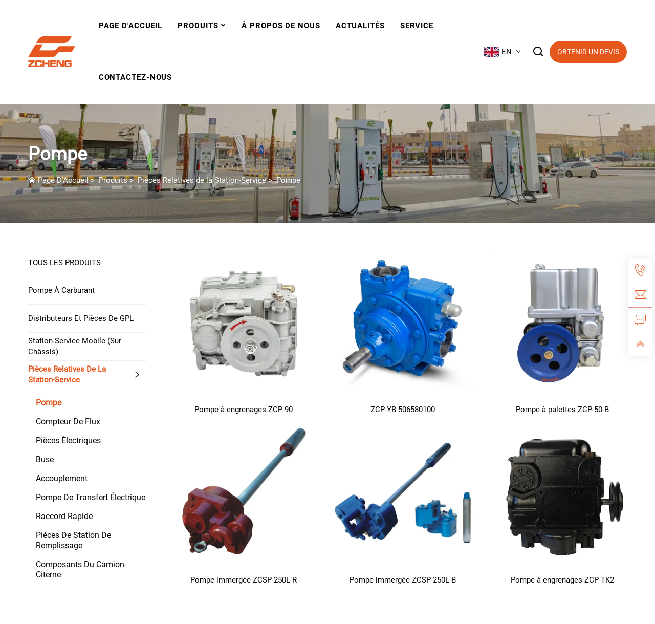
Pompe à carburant (61, 290)
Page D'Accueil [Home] (131, 25)
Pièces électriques (68, 440)
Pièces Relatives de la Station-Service (202, 180)
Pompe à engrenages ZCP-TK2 (562, 580)
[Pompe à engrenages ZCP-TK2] (562, 492)
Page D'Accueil (63, 180)
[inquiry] (640, 319)
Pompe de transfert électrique (90, 497)
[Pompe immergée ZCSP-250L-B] (403, 492)
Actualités (360, 25)
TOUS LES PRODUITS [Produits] (64, 262)
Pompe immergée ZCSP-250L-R (243, 580)
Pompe (288, 180)
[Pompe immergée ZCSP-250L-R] (243, 492)
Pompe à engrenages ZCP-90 (243, 409)
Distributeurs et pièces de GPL (81, 318)
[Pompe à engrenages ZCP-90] (243, 322)
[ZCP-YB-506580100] (403, 322)
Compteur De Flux (68, 421)
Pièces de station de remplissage (73, 540)
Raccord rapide (64, 516)
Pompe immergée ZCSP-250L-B (403, 580)
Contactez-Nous (135, 77)
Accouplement (62, 478)
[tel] (640, 270)
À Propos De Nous (281, 25)
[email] (640, 295)
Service (416, 25)
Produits (198, 25)
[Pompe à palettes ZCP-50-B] (562, 322)
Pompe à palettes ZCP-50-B (562, 409)
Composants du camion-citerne (81, 569)
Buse (45, 459)
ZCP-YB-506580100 (402, 409)
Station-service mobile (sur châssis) (74, 346)
